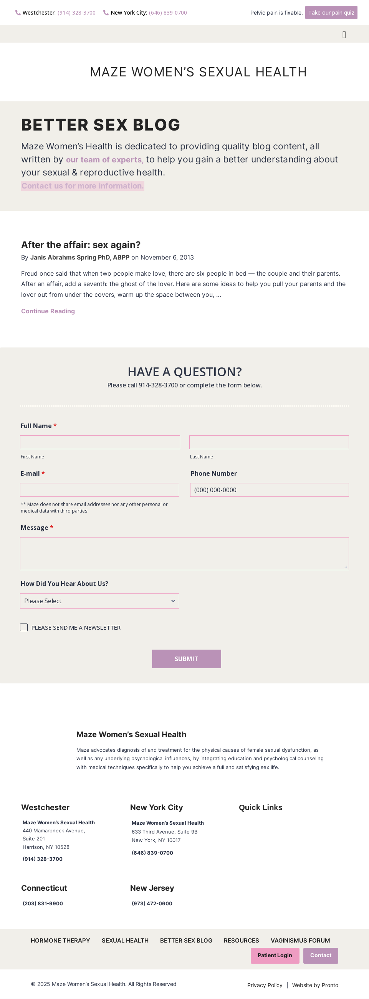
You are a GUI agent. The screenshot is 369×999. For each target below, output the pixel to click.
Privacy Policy (265, 985)
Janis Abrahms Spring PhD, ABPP (79, 257)
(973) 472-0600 (152, 903)
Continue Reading (48, 311)
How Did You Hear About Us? (64, 583)
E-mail (33, 473)
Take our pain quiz (331, 12)
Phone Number (214, 473)
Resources (241, 940)
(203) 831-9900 (43, 903)
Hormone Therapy (60, 940)
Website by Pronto (315, 985)
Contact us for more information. (92, 185)
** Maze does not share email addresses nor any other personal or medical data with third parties (94, 507)
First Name (32, 456)
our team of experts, (111, 159)
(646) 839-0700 (145, 12)
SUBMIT (187, 659)
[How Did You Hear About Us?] (99, 601)
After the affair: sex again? (86, 244)
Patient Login (274, 955)
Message (37, 527)
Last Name (201, 456)
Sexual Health (125, 940)
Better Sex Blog (186, 940)
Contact (320, 955)
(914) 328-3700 (55, 12)
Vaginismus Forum (300, 940)
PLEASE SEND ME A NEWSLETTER (76, 627)
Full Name (39, 426)
